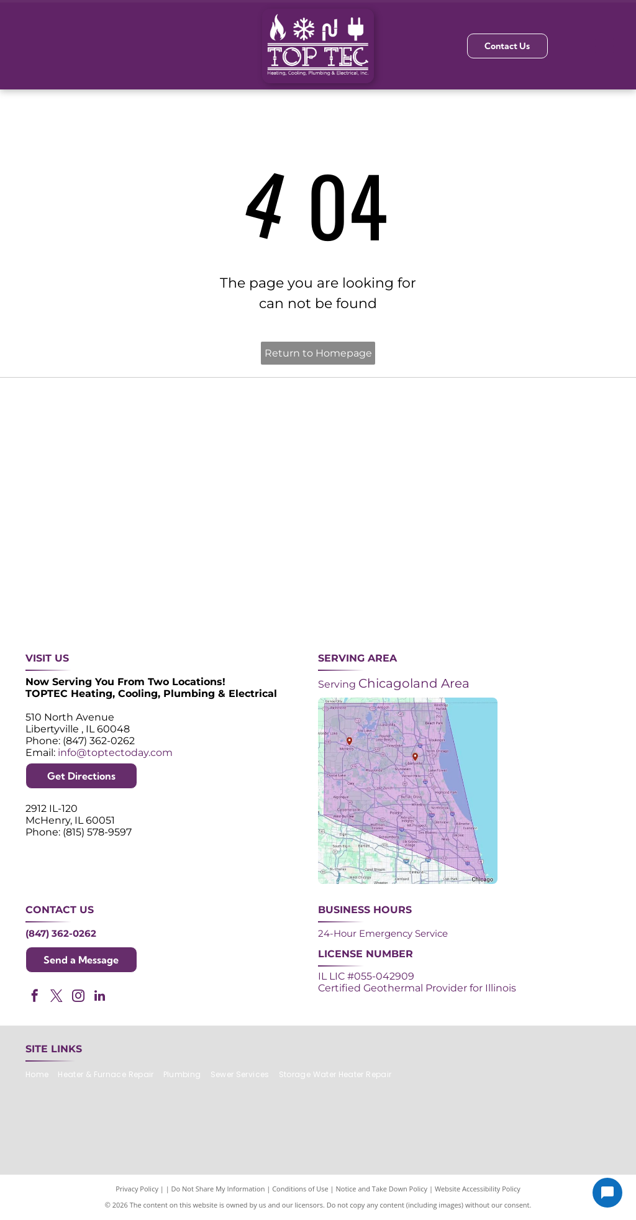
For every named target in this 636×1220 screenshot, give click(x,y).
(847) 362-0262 (60, 933)
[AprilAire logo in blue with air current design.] (318, 567)
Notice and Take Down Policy (382, 1188)
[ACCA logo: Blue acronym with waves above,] (73, 567)
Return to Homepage (318, 353)
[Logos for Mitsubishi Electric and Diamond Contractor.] (440, 567)
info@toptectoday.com (115, 752)
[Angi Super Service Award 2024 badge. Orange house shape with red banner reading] (318, 445)
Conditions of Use (300, 1188)
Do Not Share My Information (218, 1188)
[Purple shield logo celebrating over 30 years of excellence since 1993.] (73, 445)
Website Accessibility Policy (477, 1188)
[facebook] (34, 997)
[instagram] (78, 997)
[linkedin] (100, 997)
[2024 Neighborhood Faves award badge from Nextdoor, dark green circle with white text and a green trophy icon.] (562, 445)
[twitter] (56, 997)
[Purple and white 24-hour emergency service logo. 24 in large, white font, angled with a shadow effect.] (196, 445)
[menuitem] (41, 1075)
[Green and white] (562, 567)
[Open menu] (604, 46)
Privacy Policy (137, 1188)
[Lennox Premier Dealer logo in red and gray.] (196, 567)
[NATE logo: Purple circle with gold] (440, 445)
